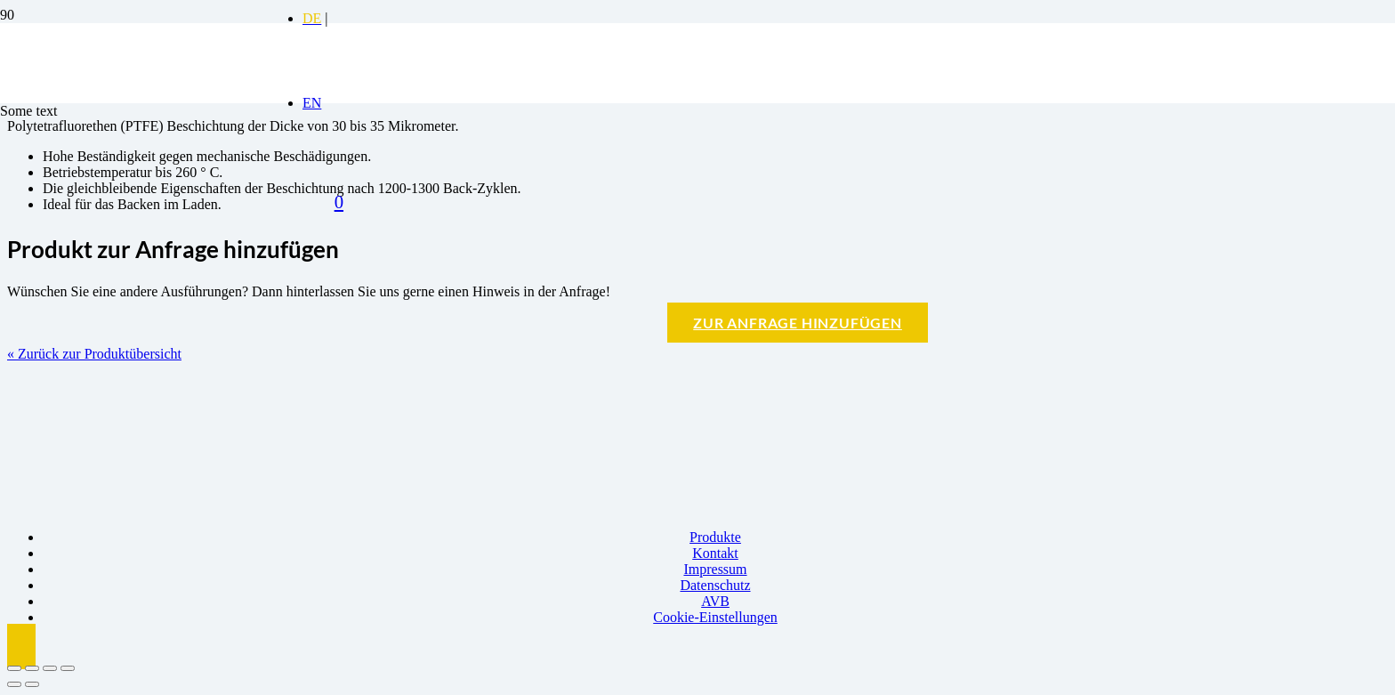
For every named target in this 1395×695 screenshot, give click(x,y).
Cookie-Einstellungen (715, 617)
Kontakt (715, 553)
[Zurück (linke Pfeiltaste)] (14, 684)
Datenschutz (715, 585)
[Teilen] (50, 668)
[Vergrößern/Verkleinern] (14, 668)
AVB (715, 601)
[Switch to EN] (311, 102)
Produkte (715, 537)
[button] (21, 646)
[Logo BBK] (133, 160)
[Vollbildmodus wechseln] (32, 668)
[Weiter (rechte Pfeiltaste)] (32, 684)
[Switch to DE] (311, 18)
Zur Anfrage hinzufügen (797, 322)
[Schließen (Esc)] (67, 668)
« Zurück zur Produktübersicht (94, 353)
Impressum (714, 569)
